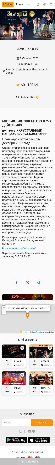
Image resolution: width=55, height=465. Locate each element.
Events (19, 4)
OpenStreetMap (37, 332)
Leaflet (24, 332)
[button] (27, 316)
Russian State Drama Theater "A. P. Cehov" (26, 71)
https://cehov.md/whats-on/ (19, 248)
